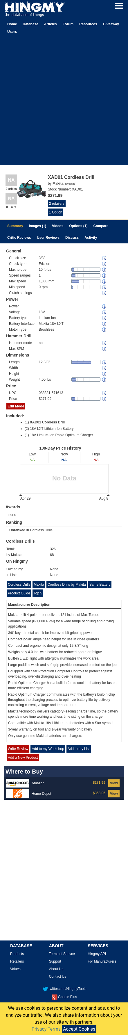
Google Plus (64, 997)
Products (17, 954)
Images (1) (37, 226)
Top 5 (38, 593)
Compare (101, 226)
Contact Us (57, 977)
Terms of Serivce (62, 954)
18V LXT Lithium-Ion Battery (52, 429)
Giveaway (111, 24)
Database (30, 24)
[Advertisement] (63, 101)
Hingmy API (97, 954)
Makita (39, 584)
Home (12, 24)
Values (15, 969)
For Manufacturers (102, 961)
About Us (56, 969)
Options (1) (78, 226)
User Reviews (48, 238)
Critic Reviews (19, 238)
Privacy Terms (46, 1029)
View (114, 783)
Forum (68, 24)
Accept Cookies (79, 1029)
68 (52, 555)
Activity (90, 238)
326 (53, 549)
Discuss (72, 238)
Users (12, 32)
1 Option (55, 212)
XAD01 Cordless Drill (47, 422)
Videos (57, 226)
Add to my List (79, 749)
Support (55, 961)
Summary (15, 226)
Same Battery (100, 584)
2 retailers (56, 204)
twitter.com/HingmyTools (64, 989)
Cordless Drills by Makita (67, 584)
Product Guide (19, 593)
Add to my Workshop (48, 749)
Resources (88, 24)
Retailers (17, 961)
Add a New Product (23, 758)
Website (70, 183)
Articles (50, 24)
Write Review (18, 749)
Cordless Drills (41, 530)
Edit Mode (16, 406)
